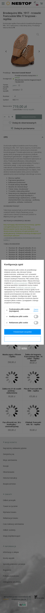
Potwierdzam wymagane (22, 339)
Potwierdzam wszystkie (22, 332)
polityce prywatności (20, 283)
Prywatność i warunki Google (26, 287)
